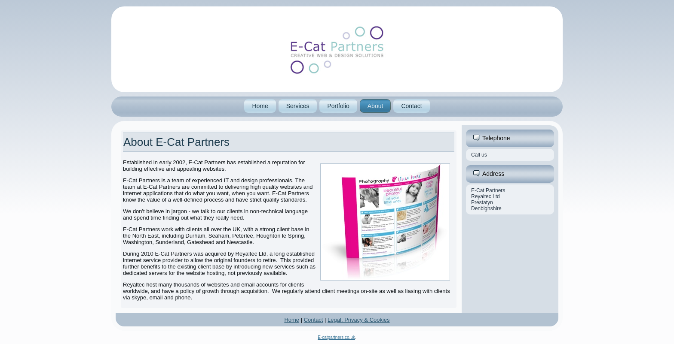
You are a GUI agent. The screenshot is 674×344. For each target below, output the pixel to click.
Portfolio (338, 106)
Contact (411, 106)
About (375, 106)
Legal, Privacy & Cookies (359, 320)
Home (260, 106)
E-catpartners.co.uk (336, 337)
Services (297, 106)
